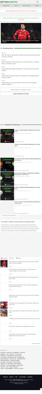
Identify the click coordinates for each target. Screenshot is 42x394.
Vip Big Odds (10, 363)
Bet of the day (18, 355)
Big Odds (2, 354)
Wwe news (22, 352)
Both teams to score (12, 357)
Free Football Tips (10, 355)
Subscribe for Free (21, 358)
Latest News (9, 352)
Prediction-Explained (13, 366)
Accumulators (3, 357)
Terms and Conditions (11, 365)
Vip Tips (37, 5)
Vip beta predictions (4, 360)
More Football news (36, 343)
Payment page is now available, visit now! (21, 89)
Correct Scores (18, 354)
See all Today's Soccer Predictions (9, 215)
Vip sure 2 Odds (16, 362)
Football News (16, 352)
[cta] (12, 124)
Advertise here (20, 365)
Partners (21, 368)
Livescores (16, 368)
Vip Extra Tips (3, 363)
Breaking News (8, 47)
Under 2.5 (12, 354)
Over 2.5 (7, 354)
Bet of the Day (26, 5)
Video (18, 258)
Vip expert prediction (15, 360)
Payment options (17, 363)
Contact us (2, 366)
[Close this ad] (41, 389)
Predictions (2, 355)
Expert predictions (4, 358)
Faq (7, 366)
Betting (8, 2)
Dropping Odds (20, 357)
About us (2, 368)
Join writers (3, 352)
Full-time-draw (13, 358)
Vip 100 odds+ (9, 362)
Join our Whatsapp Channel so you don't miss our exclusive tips (21, 11)
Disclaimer (2, 365)
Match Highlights (9, 368)
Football (4, 258)
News (16, 5)
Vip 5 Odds (2, 362)
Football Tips (6, 5)
